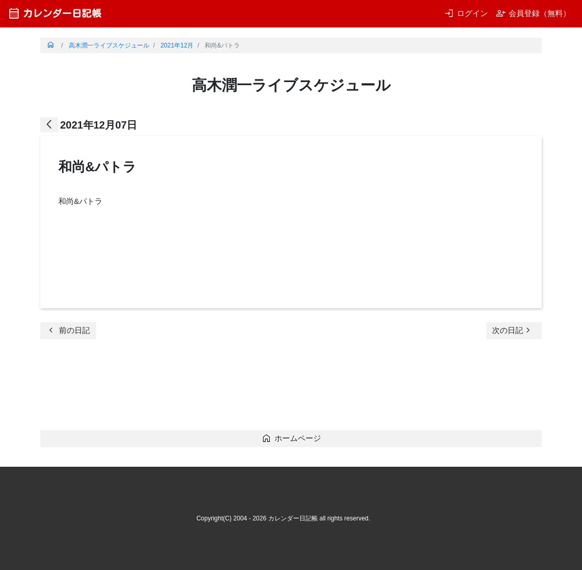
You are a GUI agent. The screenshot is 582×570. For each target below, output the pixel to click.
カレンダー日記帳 (54, 13)
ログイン (466, 13)
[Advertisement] (228, 388)
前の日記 (68, 330)
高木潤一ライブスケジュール (109, 45)
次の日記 (512, 330)
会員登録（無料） (533, 13)
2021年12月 (176, 45)
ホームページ (291, 438)
